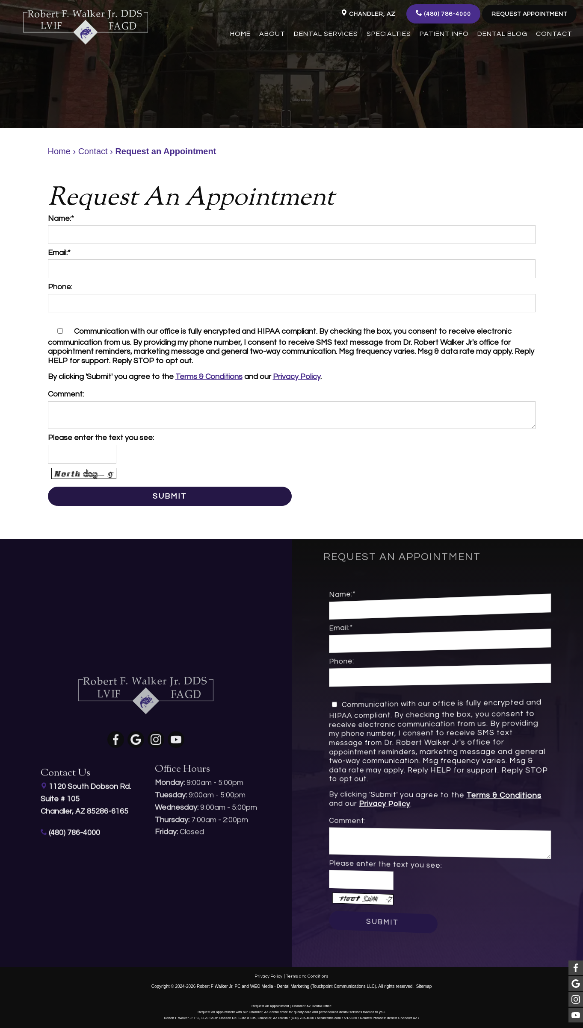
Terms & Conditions (209, 377)
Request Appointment (529, 14)
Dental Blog (502, 33)
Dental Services (326, 33)
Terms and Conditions (307, 975)
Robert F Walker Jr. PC (218, 985)
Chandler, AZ (368, 13)
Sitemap (424, 985)
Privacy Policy (296, 377)
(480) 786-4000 (443, 13)
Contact (554, 33)
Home (240, 33)
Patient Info (444, 33)
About (272, 33)
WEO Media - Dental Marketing (279, 985)
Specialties (389, 33)
